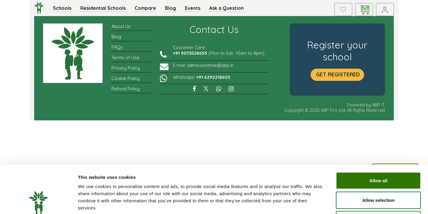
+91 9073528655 (190, 56)
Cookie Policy (125, 81)
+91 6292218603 (213, 80)
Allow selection (378, 155)
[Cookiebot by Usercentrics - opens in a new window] (38, 202)
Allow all (378, 136)
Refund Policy (125, 92)
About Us (120, 29)
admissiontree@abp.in (210, 68)
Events (196, 9)
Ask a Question (230, 9)
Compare (148, 9)
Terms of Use (125, 61)
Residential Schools (106, 9)
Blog (173, 9)
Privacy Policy (125, 71)
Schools (65, 9)
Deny (378, 174)
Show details (312, 202)
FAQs (117, 50)
